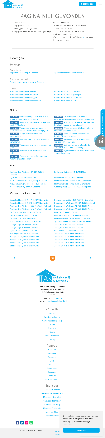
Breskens (52, 357)
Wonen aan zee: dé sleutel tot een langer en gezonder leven (73, 129)
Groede (52, 364)
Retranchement (52, 379)
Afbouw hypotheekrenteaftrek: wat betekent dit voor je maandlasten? (74, 123)
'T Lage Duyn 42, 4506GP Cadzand (68, 224)
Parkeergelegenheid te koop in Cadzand (27, 82)
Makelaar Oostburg (52, 404)
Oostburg (52, 375)
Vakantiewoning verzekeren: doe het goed (30, 146)
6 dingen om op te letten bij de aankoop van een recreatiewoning (72, 146)
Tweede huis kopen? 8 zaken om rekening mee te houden (28, 157)
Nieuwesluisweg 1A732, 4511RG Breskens (72, 184)
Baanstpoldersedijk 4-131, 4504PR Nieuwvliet (73, 200)
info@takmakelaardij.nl (57, 301)
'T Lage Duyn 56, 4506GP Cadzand (68, 227)
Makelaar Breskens (52, 389)
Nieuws (52, 332)
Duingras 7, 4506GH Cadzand (66, 212)
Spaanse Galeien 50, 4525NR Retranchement (73, 221)
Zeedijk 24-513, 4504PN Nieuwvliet (24, 242)
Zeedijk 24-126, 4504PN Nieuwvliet (69, 233)
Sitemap (57, 431)
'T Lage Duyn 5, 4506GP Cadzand (24, 227)
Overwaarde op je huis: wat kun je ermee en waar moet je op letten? (29, 117)
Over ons (52, 328)
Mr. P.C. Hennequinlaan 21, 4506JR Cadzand (28, 180)
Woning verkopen (52, 317)
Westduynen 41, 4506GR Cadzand (24, 233)
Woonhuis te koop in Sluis (65, 100)
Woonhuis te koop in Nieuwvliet (68, 97)
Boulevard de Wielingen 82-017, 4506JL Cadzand (30, 209)
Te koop (52, 339)
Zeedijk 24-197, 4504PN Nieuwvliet (24, 239)
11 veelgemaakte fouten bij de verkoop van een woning (72, 140)
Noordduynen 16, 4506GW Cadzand (25, 187)
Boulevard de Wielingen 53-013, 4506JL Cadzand (30, 206)
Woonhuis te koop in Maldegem (23, 97)
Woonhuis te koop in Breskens (23, 91)
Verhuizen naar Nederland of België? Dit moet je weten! (71, 135)
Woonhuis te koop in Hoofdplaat (24, 94)
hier (84, 37)
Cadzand (52, 349)
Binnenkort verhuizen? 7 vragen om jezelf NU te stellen (30, 123)
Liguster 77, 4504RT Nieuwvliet (23, 177)
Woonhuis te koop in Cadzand (67, 91)
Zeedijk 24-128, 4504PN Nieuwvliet (24, 236)
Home (51, 313)
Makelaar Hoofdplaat (52, 401)
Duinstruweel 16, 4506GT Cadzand (24, 215)
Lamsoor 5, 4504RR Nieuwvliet (23, 218)
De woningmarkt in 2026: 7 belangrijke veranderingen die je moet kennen (74, 117)
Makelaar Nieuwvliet (52, 397)
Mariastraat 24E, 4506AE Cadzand (68, 177)
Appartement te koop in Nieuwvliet (69, 73)
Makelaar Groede (52, 415)
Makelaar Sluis (52, 412)
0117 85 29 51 (87, 4)
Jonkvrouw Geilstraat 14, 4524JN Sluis (70, 172)
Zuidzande (52, 372)
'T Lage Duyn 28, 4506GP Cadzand (24, 224)
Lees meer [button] (67, 424)
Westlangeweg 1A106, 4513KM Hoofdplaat (72, 187)
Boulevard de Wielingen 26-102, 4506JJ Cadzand (74, 203)
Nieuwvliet (51, 353)
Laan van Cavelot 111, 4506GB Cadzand (71, 215)
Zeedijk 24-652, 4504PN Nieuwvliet (69, 242)
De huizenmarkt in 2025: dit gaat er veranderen (29, 140)
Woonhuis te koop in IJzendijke (67, 94)
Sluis (52, 361)
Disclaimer (58, 435)
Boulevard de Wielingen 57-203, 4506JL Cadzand (74, 206)
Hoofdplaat (52, 368)
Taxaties (52, 324)
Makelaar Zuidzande (52, 408)
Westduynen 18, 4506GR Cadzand (68, 230)
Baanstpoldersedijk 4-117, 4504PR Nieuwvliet (29, 200)
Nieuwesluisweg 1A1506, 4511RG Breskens (28, 184)
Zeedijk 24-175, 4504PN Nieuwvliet (69, 236)
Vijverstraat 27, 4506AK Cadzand (23, 230)
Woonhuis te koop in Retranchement (25, 100)
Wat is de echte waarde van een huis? (28, 151)
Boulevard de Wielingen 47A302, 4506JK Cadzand (27, 173)
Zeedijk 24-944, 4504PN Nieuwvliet (24, 246)
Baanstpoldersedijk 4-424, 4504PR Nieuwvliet (29, 203)
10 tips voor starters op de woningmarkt (26, 135)
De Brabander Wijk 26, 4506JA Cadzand (26, 212)
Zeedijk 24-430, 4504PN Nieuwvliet (69, 239)
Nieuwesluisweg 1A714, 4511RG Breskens (72, 218)
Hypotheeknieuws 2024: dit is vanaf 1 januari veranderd (74, 151)
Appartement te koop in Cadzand (24, 73)
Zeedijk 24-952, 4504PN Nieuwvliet (69, 246)
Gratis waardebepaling (52, 321)
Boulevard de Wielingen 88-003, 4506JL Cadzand (74, 209)
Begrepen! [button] (81, 430)
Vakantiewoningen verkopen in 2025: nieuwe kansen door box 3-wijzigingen (29, 129)
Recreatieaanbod (52, 335)
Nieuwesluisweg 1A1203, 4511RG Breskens (72, 180)
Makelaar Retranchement (52, 393)
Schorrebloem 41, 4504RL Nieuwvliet (25, 221)
